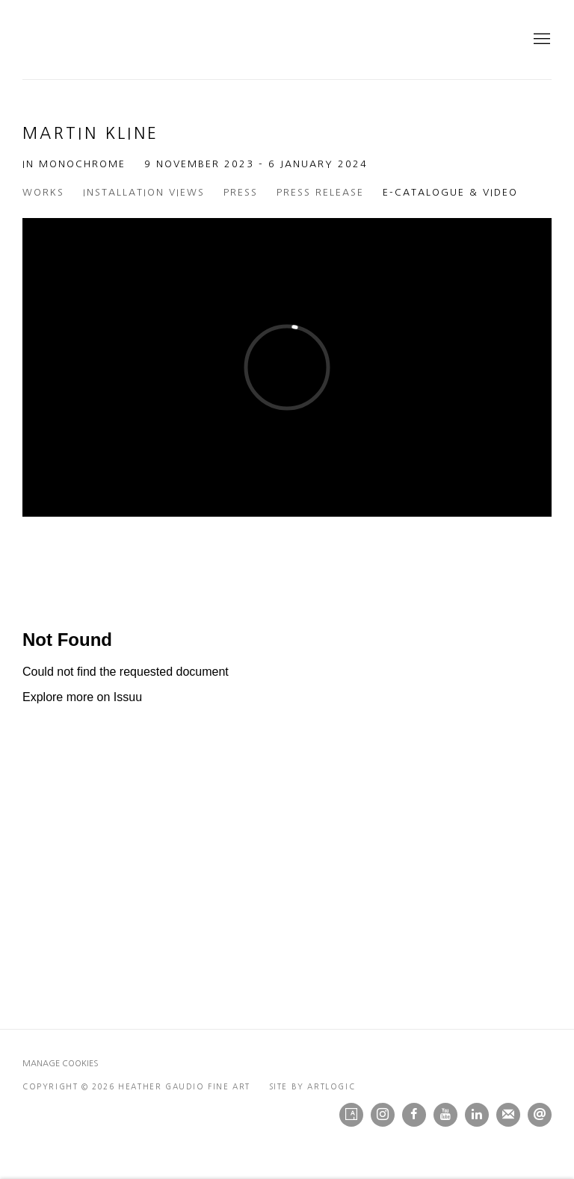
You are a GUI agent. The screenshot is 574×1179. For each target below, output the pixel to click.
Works (43, 192)
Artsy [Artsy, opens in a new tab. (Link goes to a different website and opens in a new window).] (351, 1115)
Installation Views (144, 192)
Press (240, 192)
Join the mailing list (508, 1115)
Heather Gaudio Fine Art (209, 39)
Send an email (540, 1115)
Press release (320, 192)
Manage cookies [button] (60, 1064)
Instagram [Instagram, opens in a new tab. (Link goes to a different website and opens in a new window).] (383, 1115)
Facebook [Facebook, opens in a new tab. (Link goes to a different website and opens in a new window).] (414, 1115)
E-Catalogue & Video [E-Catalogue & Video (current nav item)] (450, 192)
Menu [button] (540, 39)
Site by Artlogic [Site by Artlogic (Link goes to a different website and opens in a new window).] (312, 1086)
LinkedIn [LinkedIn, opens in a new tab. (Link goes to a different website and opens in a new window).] (477, 1115)
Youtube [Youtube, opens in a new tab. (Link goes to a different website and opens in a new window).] (445, 1115)
